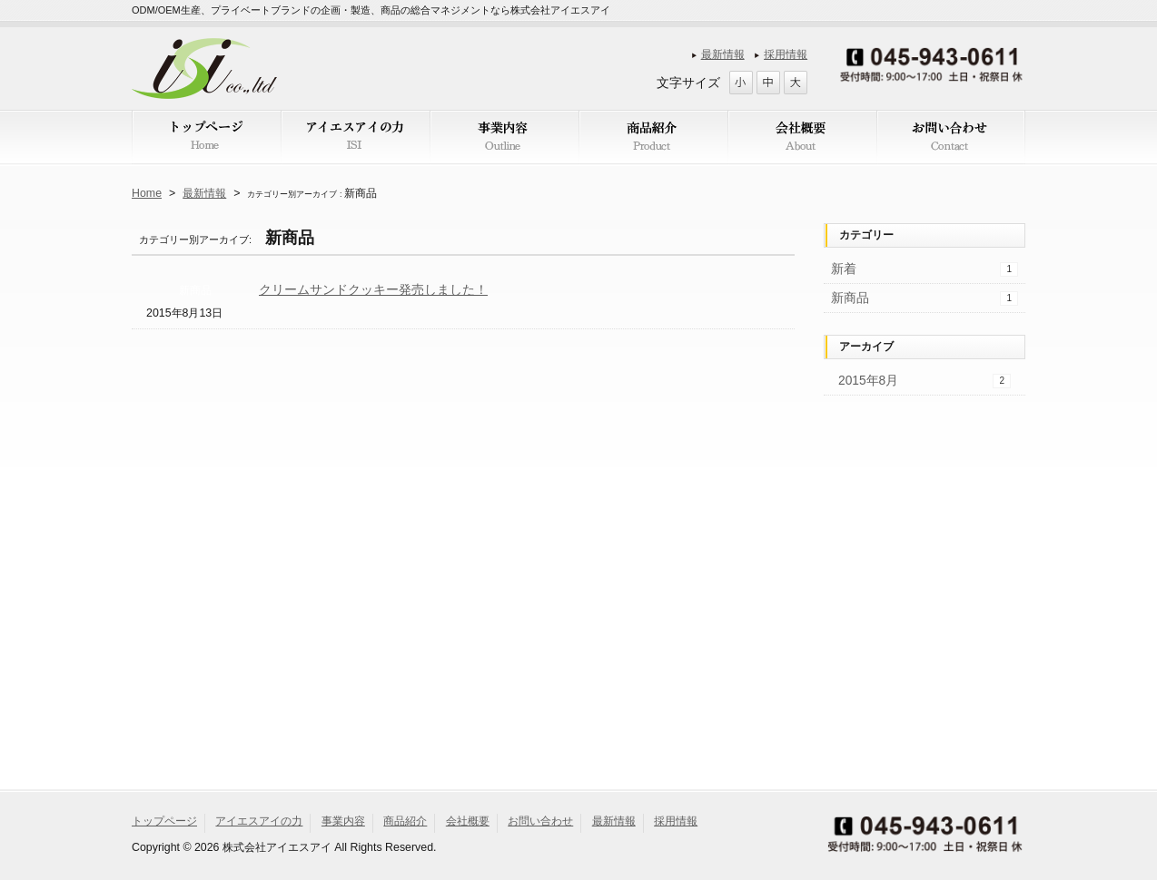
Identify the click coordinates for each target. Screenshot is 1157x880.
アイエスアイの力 (258, 821)
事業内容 (343, 821)
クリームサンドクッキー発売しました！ (373, 290)
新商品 (195, 290)
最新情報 (723, 54)
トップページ (164, 821)
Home (147, 193)
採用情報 (785, 54)
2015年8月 (924, 381)
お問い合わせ (540, 821)
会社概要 (468, 821)
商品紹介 (405, 821)
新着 (924, 269)
